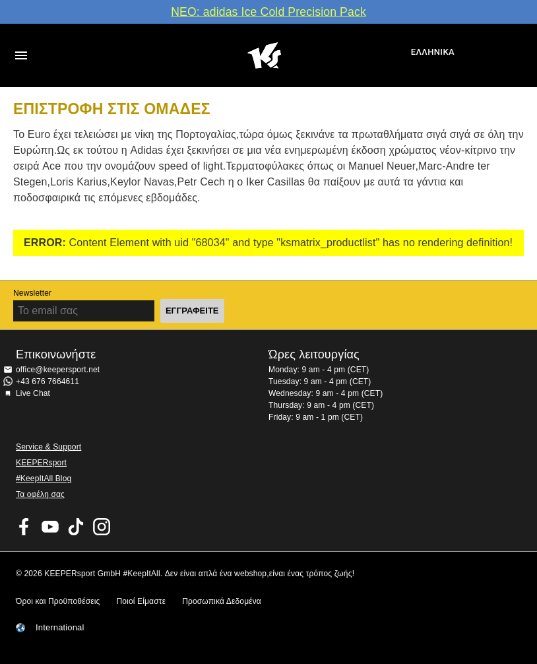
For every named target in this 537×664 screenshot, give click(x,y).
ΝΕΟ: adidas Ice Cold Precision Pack (268, 11)
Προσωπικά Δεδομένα (221, 601)
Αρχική (264, 55)
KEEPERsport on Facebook (24, 526)
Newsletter (32, 293)
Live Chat (33, 393)
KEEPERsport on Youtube (50, 526)
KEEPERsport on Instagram (101, 526)
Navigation (21, 55)
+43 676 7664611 (47, 381)
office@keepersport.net (58, 369)
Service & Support (48, 446)
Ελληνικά (433, 52)
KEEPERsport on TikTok (75, 526)
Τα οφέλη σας (40, 494)
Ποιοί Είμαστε (141, 601)
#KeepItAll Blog (43, 478)
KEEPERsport (41, 462)
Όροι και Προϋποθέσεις (58, 601)
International (60, 627)
